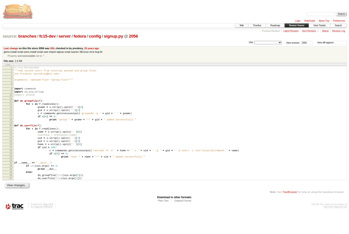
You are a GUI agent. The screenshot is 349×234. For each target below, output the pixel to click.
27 (11, 162)
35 (11, 191)
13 (11, 110)
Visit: (251, 42)
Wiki (241, 25)
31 (11, 177)
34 (11, 187)
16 (11, 121)
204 (52, 48)
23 (11, 146)
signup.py (113, 36)
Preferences (339, 21)
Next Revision (309, 31)
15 (11, 117)
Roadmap (275, 25)
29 (11, 169)
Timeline (257, 25)
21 (11, 139)
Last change (11, 48)
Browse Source (296, 25)
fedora (80, 36)
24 (11, 150)
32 (11, 180)
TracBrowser (289, 213)
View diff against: (332, 42)
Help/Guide (309, 21)
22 (11, 143)
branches (27, 36)
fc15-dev (47, 36)
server (65, 36)
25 (11, 154)
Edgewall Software (43, 228)
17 (11, 125)
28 (11, 165)
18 (11, 128)
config (95, 36)
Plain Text (163, 221)
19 (11, 132)
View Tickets (319, 25)
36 (11, 195)
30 (11, 173)
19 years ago (91, 48)
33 (11, 183)
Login (297, 21)
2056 (133, 36)
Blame (325, 31)
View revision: (293, 42)
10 (11, 99)
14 (11, 113)
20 (11, 135)
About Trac (324, 21)
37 (11, 199)
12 (11, 106)
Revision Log (338, 31)
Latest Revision (290, 31)
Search (338, 25)
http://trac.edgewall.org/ (335, 228)
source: (10, 36)
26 (11, 158)
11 (11, 103)
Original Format (182, 221)
